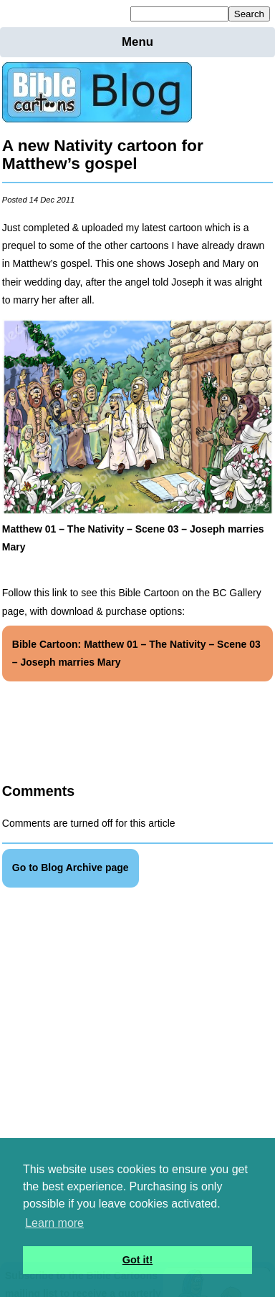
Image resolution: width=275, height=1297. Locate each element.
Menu (137, 42)
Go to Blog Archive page (70, 867)
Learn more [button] (54, 1223)
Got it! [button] (137, 1260)
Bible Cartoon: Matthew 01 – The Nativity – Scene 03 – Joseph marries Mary (136, 653)
